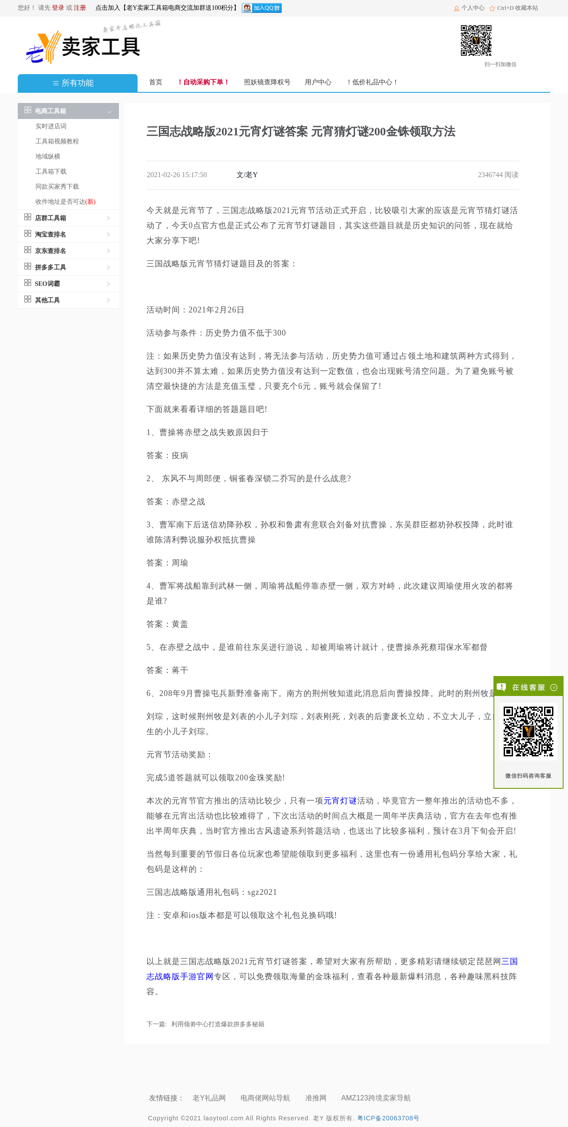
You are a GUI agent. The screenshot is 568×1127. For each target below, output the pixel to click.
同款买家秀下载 (57, 186)
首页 (155, 82)
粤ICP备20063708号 (388, 1118)
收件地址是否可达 (65, 201)
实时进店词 (51, 126)
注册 (80, 7)
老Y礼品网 (210, 1098)
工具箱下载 (51, 171)
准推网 (316, 1098)
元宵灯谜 (340, 800)
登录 (58, 7)
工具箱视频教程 (57, 141)
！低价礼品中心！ (372, 82)
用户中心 (318, 82)
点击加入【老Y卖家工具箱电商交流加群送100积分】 (167, 7)
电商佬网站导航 (266, 1098)
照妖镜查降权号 (267, 82)
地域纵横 (48, 156)
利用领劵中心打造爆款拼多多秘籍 (217, 1024)
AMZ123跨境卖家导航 (377, 1098)
